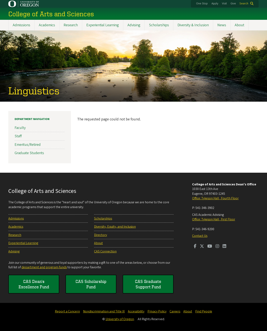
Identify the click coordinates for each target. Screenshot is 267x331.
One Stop (202, 3)
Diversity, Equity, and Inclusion (115, 226)
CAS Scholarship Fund (91, 284)
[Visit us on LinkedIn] (224, 246)
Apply (215, 3)
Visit (224, 3)
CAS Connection (105, 251)
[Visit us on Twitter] (202, 246)
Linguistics (33, 90)
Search (243, 3)
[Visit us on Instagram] (217, 246)
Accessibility (136, 311)
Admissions (21, 25)
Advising (133, 25)
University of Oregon (120, 319)
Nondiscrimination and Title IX (104, 311)
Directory (100, 235)
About (239, 25)
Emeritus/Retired (28, 144)
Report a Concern (67, 311)
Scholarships (159, 25)
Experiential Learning (102, 25)
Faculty (20, 127)
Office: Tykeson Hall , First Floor (213, 219)
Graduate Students (29, 153)
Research (71, 25)
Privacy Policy (156, 311)
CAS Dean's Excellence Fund (34, 284)
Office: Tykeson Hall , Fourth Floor (215, 198)
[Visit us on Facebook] (195, 246)
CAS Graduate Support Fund (148, 284)
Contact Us (199, 236)
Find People (203, 311)
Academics (47, 25)
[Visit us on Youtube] (210, 246)
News (221, 25)
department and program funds (44, 267)
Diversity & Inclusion (193, 25)
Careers (175, 311)
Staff (18, 136)
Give (233, 3)
